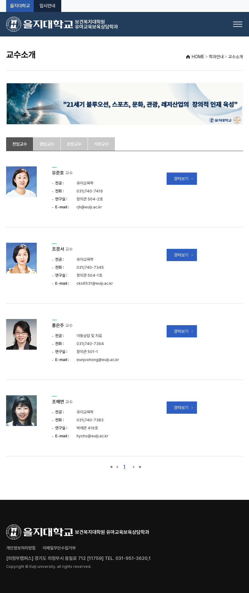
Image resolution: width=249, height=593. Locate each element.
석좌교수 (101, 144)
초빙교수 (74, 144)
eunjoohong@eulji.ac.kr (98, 359)
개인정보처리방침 (21, 547)
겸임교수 (47, 144)
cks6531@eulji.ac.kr (95, 283)
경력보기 (181, 178)
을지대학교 (20, 6)
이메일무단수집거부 (59, 547)
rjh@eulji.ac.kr (89, 207)
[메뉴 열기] (237, 24)
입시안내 (47, 6)
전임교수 (19, 144)
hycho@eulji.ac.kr (92, 436)
